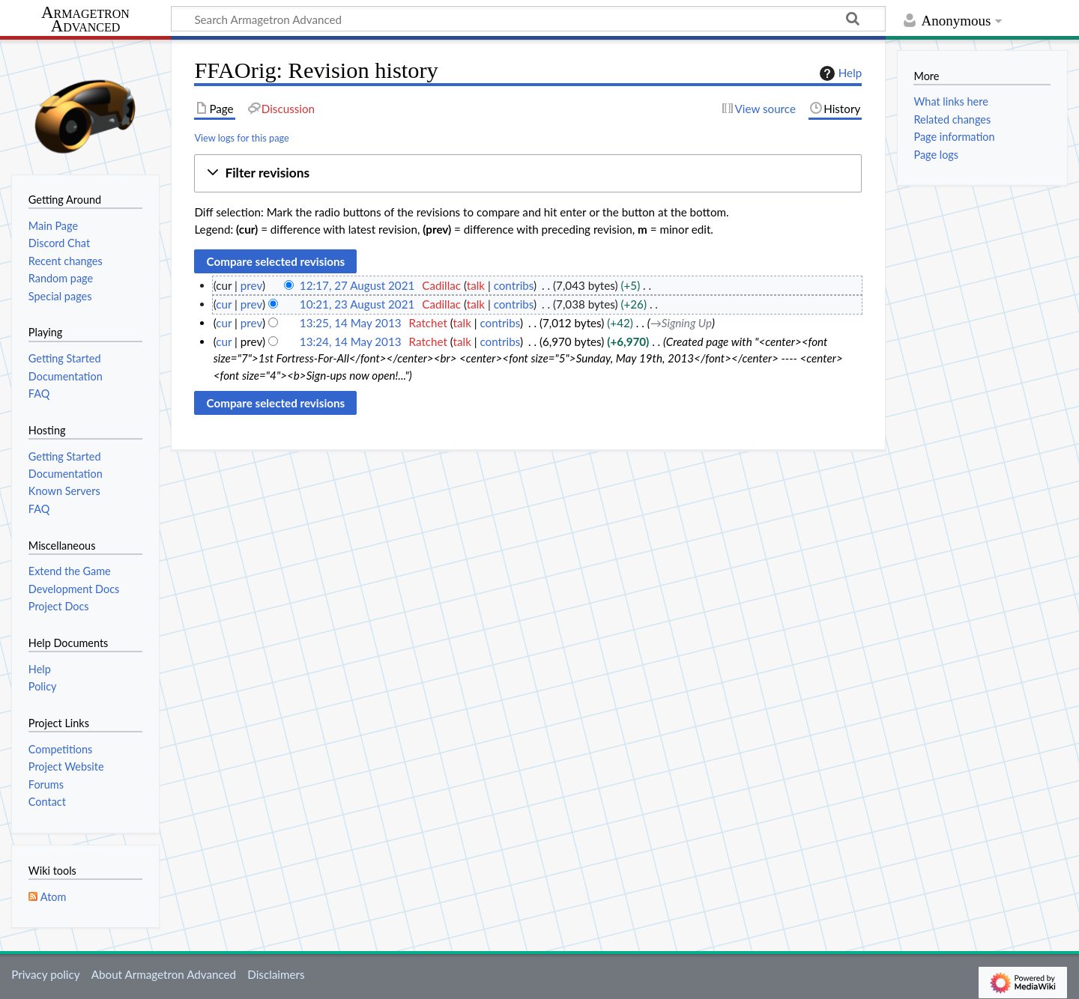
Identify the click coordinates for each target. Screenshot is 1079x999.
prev (251, 285)
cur (224, 304)
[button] (528, 173)
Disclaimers (275, 974)
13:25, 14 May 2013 (351, 323)
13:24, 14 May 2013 (351, 341)
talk (476, 285)
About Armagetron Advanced (163, 974)
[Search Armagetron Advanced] (528, 19)
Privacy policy (45, 974)
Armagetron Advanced (85, 20)
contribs (514, 285)
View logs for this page (241, 138)
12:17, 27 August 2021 (357, 285)
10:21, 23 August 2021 (357, 304)
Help (839, 73)
